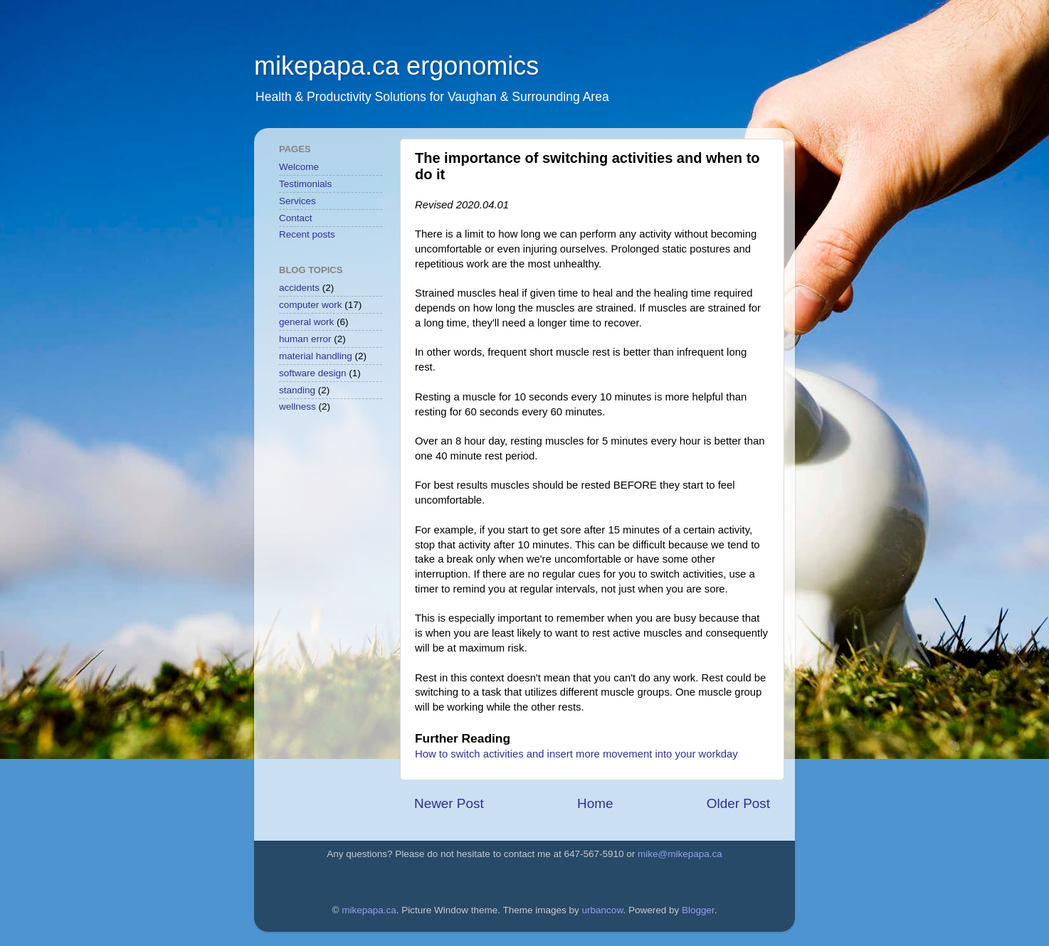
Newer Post (449, 803)
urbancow (602, 910)
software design (313, 373)
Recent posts (307, 234)
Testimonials (305, 184)
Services (297, 201)
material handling (315, 356)
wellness (297, 406)
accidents (299, 287)
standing (297, 390)
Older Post (738, 803)
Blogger (698, 910)
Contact (295, 218)
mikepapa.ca (369, 910)
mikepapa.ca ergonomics (396, 65)
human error (305, 339)
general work (306, 322)
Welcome (299, 166)
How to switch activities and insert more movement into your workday (576, 754)
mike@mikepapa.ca (680, 854)
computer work (310, 304)
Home (595, 803)
